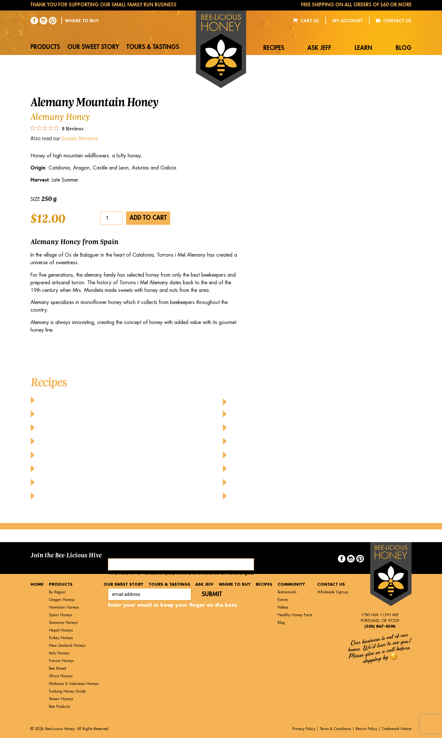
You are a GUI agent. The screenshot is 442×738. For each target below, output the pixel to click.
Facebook (119, 552)
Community (291, 584)
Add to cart (148, 218)
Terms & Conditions (335, 729)
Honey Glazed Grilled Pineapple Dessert (90, 495)
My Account (347, 20)
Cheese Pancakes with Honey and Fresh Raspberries (107, 440)
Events (283, 600)
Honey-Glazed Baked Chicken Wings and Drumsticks (300, 399)
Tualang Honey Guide (67, 691)
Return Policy (366, 729)
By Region (57, 592)
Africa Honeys (60, 676)
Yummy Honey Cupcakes (262, 495)
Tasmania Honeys (63, 622)
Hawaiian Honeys (64, 607)
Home (37, 584)
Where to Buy (82, 20)
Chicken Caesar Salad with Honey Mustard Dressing (108, 454)
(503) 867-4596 (379, 626)
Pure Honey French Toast (263, 454)
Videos (283, 607)
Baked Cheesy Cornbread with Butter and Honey (103, 399)
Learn (363, 48)
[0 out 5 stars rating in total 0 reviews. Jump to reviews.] (57, 128)
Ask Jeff (319, 48)
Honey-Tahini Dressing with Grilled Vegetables (292, 413)
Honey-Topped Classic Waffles (269, 427)
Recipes (273, 48)
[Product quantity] (111, 218)
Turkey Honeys (61, 638)
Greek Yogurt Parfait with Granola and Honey (99, 468)
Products (45, 47)
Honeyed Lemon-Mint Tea (263, 440)
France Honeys (61, 661)
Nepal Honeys (61, 630)
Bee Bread (57, 668)
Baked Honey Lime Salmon (73, 413)
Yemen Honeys (61, 699)
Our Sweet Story (93, 47)
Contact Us (394, 20)
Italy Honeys (59, 653)
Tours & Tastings (152, 47)
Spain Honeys (60, 615)
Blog (404, 48)
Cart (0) (306, 20)
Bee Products (59, 706)
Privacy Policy (303, 729)
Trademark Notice (397, 729)
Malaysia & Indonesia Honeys (73, 684)
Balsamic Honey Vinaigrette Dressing (87, 427)
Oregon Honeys (62, 600)
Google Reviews (79, 138)
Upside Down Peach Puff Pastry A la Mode (285, 481)
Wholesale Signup (332, 592)
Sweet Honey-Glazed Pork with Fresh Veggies (289, 468)
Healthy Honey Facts (295, 615)
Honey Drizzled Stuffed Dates (76, 481)
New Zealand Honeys (67, 645)
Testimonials (287, 592)
